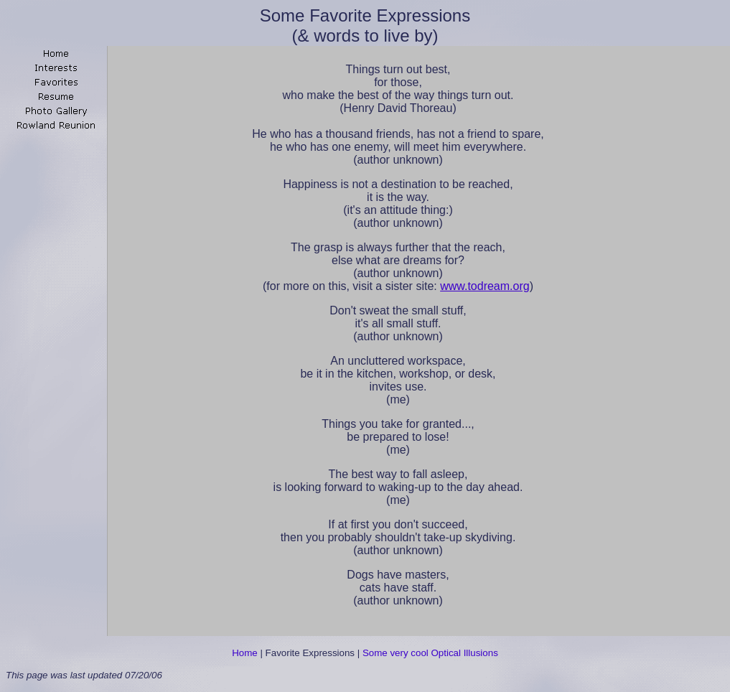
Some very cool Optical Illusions (430, 652)
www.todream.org (485, 286)
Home (245, 652)
